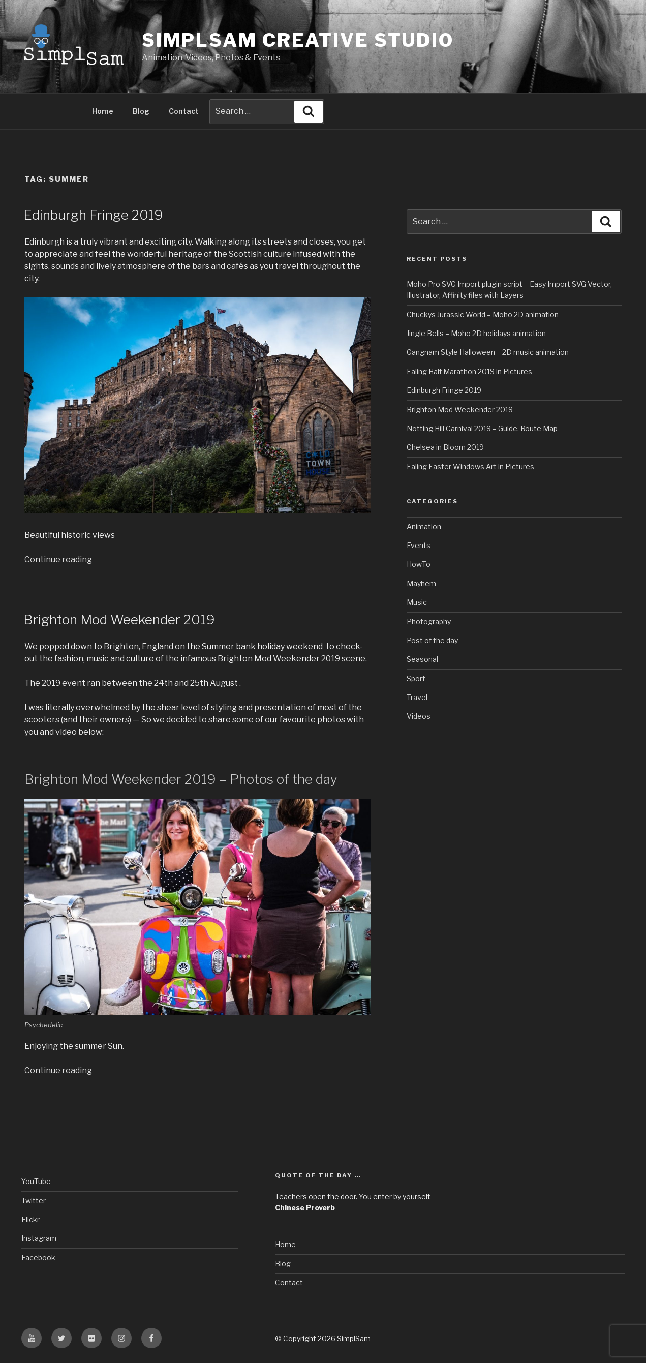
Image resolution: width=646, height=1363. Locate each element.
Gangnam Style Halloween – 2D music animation (488, 352)
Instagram (38, 1238)
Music (417, 602)
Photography (429, 621)
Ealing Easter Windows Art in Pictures (470, 466)
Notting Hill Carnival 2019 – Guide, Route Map (482, 428)
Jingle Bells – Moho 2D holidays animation (476, 333)
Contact (184, 111)
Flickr (30, 1219)
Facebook (38, 1257)
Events (418, 545)
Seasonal (422, 659)
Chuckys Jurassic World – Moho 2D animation (483, 314)
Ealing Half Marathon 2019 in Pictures (469, 371)
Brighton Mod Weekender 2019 (119, 619)
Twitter (33, 1200)
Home (102, 111)
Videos (418, 716)
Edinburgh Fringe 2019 (93, 215)
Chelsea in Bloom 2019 (445, 447)
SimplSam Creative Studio (298, 40)
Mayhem (421, 583)
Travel (417, 697)
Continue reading (58, 559)
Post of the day (432, 640)
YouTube (36, 1181)
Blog (141, 111)
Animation (424, 526)
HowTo (418, 564)
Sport (416, 678)
